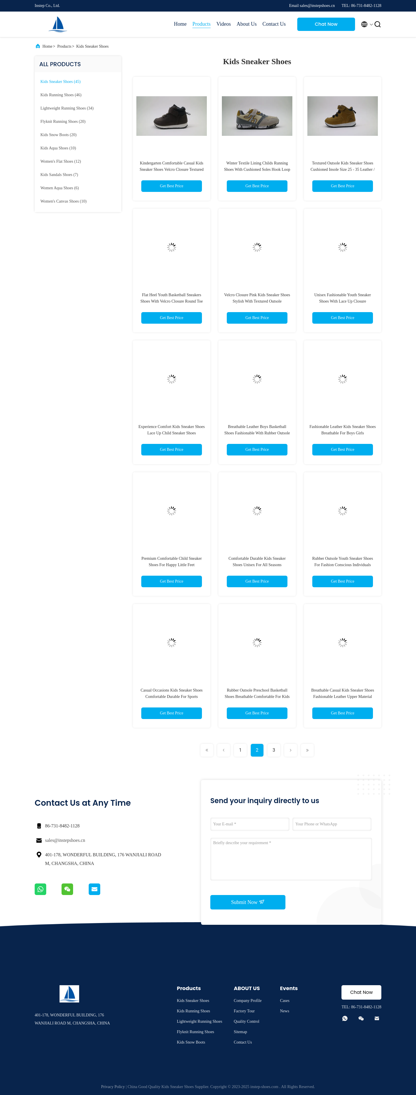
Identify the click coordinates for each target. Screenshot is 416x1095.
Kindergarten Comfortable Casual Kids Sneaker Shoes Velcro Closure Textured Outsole (172, 169)
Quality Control (246, 1021)
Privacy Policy (113, 1087)
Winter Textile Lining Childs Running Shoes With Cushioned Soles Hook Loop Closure (257, 169)
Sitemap (240, 1032)
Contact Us (274, 24)
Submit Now (248, 902)
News (284, 1011)
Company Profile (247, 1000)
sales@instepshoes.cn (65, 840)
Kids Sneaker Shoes (92, 46)
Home (180, 24)
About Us (247, 24)
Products (201, 24)
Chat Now (326, 24)
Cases (284, 1000)
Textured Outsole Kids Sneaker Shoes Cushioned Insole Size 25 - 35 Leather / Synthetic (343, 169)
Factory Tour (244, 1011)
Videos (223, 24)
